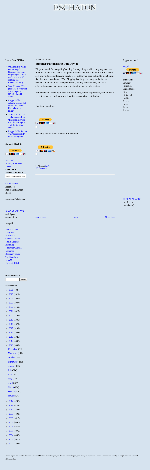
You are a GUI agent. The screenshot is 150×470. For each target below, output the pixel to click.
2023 (11, 303)
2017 (11, 328)
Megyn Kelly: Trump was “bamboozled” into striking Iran (17, 134)
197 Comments (41, 168)
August (11, 366)
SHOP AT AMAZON (14, 211)
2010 (11, 409)
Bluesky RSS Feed (13, 163)
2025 (11, 294)
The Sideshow (11, 257)
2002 (11, 443)
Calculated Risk (12, 263)
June (10, 374)
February (12, 391)
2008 (11, 418)
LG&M (8, 260)
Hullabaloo (10, 235)
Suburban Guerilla (13, 248)
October (12, 357)
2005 (11, 431)
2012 (11, 401)
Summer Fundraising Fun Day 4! (56, 63)
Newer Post (40, 217)
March (11, 387)
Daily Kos (9, 232)
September (13, 362)
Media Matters (11, 229)
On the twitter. (11, 183)
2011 (11, 405)
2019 (11, 320)
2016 (11, 332)
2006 (11, 426)
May (10, 379)
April (10, 383)
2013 (11, 345)
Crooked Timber (12, 238)
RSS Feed (9, 160)
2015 (11, 337)
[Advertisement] (75, 35)
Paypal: (126, 66)
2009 (11, 414)
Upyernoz (9, 251)
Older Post (110, 217)
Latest (8, 166)
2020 (11, 315)
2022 (11, 307)
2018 (11, 324)
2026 (11, 290)
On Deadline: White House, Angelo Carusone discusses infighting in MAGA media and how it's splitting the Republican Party (17, 75)
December (13, 349)
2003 (11, 439)
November (13, 353)
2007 (11, 422)
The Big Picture (12, 242)
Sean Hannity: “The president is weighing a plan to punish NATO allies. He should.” (17, 91)
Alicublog (9, 245)
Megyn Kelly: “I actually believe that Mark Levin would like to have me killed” (17, 105)
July (10, 370)
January (11, 396)
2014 (11, 341)
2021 (11, 311)
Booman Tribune (12, 254)
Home (75, 217)
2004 (11, 435)
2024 (11, 298)
